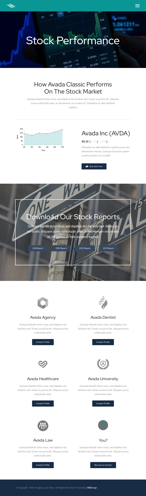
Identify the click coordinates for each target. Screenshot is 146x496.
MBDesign (92, 487)
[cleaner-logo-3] (11, 5)
